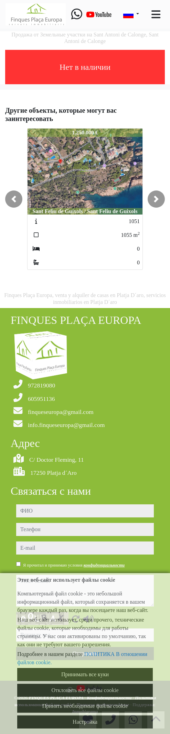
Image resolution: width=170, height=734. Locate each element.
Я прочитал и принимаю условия (74, 565)
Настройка (85, 722)
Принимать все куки (85, 674)
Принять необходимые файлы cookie (85, 706)
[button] (13, 199)
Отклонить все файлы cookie (84, 690)
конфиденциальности (104, 565)
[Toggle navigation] (155, 14)
